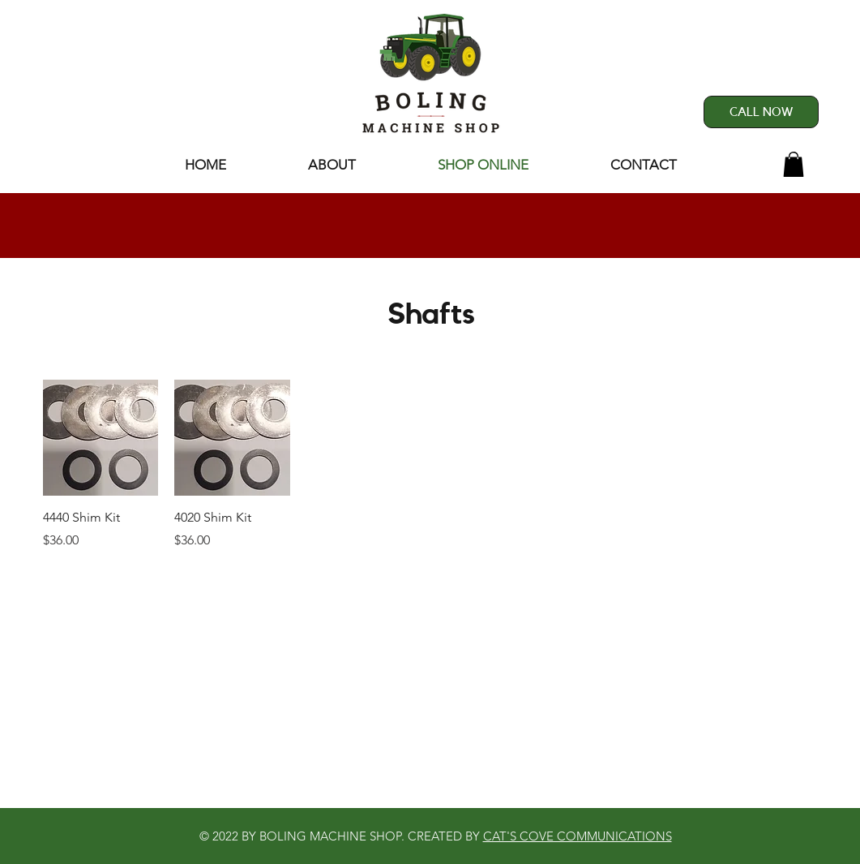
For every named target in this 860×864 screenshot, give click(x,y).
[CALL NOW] (761, 112)
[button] (793, 164)
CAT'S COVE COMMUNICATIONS (577, 836)
